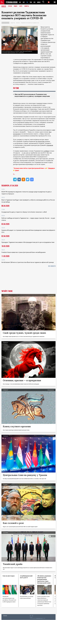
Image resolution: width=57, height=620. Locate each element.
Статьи (10, 6)
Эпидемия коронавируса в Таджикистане (30, 22)
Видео (16, 6)
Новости (3, 6)
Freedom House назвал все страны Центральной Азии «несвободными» (23, 252)
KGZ (24, 2)
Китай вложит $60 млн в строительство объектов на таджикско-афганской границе (27, 262)
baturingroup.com (39, 618)
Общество (13, 22)
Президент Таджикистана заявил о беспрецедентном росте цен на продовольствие (27, 242)
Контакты (5, 615)
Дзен (16, 170)
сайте (25, 63)
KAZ (20, 2)
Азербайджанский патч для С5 (26, 577)
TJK (27, 2)
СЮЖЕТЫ (27, 6)
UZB (35, 2)
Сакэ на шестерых (9, 576)
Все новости (52, 266)
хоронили (49, 145)
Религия (18, 22)
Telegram (51, 168)
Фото (21, 6)
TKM (31, 2)
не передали (40, 141)
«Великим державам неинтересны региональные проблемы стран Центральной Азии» (44, 579)
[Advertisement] (28, 279)
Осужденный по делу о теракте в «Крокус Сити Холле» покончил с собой (24, 212)
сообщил (46, 151)
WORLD (39, 2)
